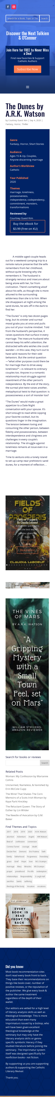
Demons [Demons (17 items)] (22, 851)
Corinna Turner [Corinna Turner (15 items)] (13, 846)
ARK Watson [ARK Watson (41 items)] (42, 836)
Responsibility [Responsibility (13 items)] (26, 876)
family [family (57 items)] (9, 856)
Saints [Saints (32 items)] (19, 881)
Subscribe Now (27, 69)
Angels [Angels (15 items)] (31, 836)
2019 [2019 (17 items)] (23, 831)
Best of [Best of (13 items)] (10, 841)
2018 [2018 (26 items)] (16, 831)
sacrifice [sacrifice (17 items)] (10, 881)
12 (34, 564)
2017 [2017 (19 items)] (9, 831)
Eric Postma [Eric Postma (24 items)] (34, 851)
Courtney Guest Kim (17, 120)
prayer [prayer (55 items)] (9, 871)
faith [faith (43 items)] (43, 851)
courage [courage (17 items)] (25, 846)
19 (27, 568)
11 (31, 564)
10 (29, 564)
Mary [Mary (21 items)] (19, 866)
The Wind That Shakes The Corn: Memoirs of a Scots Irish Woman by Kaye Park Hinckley (26, 797)
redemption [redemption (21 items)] (41, 871)
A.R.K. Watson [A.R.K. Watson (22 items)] (40, 831)
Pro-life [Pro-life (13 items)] (31, 871)
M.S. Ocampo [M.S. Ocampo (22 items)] (40, 861)
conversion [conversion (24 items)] (32, 841)
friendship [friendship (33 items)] (44, 856)
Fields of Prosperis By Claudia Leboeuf (27, 524)
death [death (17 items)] (34, 846)
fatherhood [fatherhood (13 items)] (19, 856)
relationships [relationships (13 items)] (12, 876)
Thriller (25, 124)
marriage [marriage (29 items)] (10, 866)
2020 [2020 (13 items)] (30, 831)
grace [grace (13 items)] (9, 861)
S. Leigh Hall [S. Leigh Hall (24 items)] (40, 876)
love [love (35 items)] (31, 861)
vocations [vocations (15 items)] (41, 886)
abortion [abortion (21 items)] (10, 836)
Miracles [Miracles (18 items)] (27, 866)
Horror (17, 124)
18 (25, 568)
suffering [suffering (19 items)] (28, 881)
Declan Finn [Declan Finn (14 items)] (11, 851)
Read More (27, 554)
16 (44, 564)
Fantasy (9, 124)
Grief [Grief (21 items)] (16, 861)
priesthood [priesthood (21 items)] (20, 871)
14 (39, 564)
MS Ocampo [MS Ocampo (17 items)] (39, 866)
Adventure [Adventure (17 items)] (21, 836)
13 (36, 564)
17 (46, 564)
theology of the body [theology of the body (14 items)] (15, 886)
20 (30, 568)
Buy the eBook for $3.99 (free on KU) (25, 226)
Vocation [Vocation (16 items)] (30, 886)
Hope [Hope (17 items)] (23, 861)
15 (41, 564)
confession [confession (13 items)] (20, 841)
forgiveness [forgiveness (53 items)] (32, 856)
